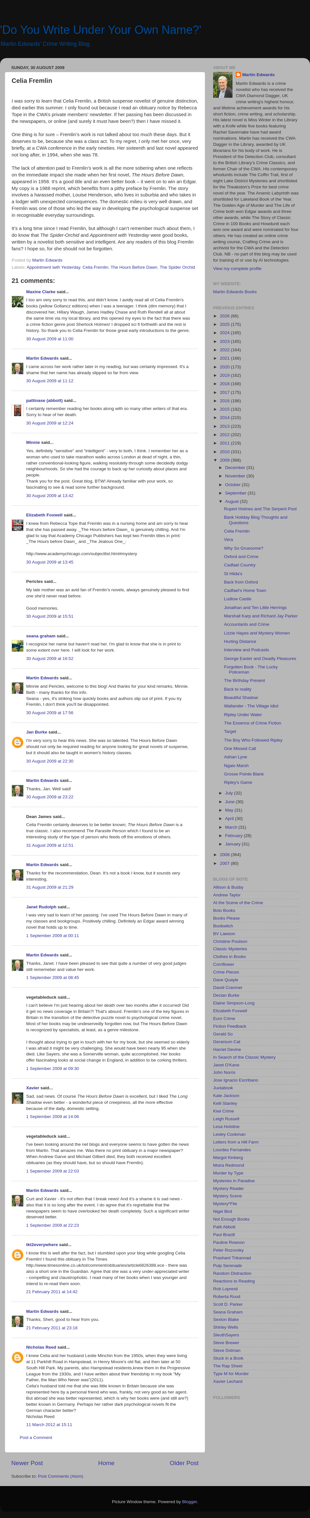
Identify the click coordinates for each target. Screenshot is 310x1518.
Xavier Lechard (228, 1381)
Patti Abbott (224, 1226)
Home (106, 1463)
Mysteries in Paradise (234, 1180)
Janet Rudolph (41, 906)
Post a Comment (36, 1437)
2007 (225, 863)
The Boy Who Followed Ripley (253, 740)
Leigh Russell (226, 1118)
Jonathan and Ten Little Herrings (255, 607)
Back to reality (238, 689)
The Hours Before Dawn (133, 267)
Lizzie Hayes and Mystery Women (257, 633)
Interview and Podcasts (246, 649)
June (230, 801)
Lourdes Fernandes (232, 1149)
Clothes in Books (229, 956)
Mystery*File (225, 1203)
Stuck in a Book (228, 1358)
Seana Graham (228, 1312)
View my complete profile (237, 268)
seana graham (41, 636)
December (235, 467)
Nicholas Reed (41, 1347)
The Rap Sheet (228, 1365)
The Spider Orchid (177, 267)
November (235, 476)
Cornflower (223, 964)
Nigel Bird (222, 1211)
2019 (225, 375)
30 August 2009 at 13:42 (49, 495)
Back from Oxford (241, 582)
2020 (225, 367)
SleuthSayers (226, 1335)
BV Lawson (224, 933)
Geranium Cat (226, 1041)
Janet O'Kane (226, 1065)
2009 (225, 460)
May (229, 810)
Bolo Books (224, 910)
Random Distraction (232, 1273)
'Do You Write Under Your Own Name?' (100, 29)
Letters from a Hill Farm (236, 1142)
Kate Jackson (226, 1095)
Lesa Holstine (226, 1126)
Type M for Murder (231, 1373)
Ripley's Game (238, 782)
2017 (225, 392)
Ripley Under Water (243, 714)
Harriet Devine (227, 1049)
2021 (225, 358)
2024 (225, 332)
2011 (225, 443)
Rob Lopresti (225, 1288)
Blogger (189, 1501)
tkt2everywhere (42, 1244)
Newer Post (27, 1463)
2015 (225, 409)
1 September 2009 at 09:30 (52, 1068)
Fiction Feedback (229, 1026)
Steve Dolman (227, 1350)
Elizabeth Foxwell (44, 515)
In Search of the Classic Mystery (244, 1057)
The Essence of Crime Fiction (252, 723)
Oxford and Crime (241, 556)
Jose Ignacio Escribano (235, 1080)
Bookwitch (223, 926)
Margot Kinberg (228, 1157)
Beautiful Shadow (241, 697)
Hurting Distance (240, 641)
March (231, 827)
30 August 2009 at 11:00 (49, 338)
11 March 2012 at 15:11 (49, 1424)
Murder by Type (228, 1173)
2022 (225, 349)
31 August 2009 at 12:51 (49, 845)
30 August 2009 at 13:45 (49, 562)
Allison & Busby (228, 887)
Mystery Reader (228, 1188)
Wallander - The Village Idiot (251, 706)
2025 (225, 324)
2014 (225, 417)
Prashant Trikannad (232, 1257)
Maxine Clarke (41, 291)
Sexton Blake (226, 1319)
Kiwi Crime (223, 1111)
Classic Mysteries (230, 948)
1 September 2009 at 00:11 (52, 935)
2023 (225, 341)
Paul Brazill (224, 1234)
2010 (225, 451)
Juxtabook (223, 1087)
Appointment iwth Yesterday (53, 267)
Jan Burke (36, 732)
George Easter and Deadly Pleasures (260, 658)
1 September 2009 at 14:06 (52, 1116)
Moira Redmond (228, 1165)
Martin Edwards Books (235, 291)
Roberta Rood (226, 1296)
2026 (225, 316)
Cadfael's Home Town (245, 590)
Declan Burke (226, 995)
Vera (228, 539)
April (230, 818)
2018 (225, 383)
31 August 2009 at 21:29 (49, 887)
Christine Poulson (230, 941)
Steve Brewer (226, 1342)
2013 (225, 426)
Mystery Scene (227, 1195)
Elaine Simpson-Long (233, 1003)
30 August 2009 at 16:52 (49, 658)
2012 (225, 434)
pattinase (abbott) (44, 400)
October (233, 484)
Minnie (33, 442)
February (234, 835)
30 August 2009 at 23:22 (49, 796)
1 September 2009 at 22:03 (52, 1171)
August (232, 501)
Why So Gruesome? (244, 548)
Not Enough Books (231, 1219)
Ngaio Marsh (236, 765)
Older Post (184, 1463)
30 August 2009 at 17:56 (49, 712)
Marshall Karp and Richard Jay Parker (261, 616)
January (233, 844)
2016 (225, 400)
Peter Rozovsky (228, 1250)
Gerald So (223, 1034)
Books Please (226, 918)
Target (230, 731)
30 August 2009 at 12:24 (49, 423)
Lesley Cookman (229, 1134)
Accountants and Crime (246, 624)
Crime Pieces (226, 972)
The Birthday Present (244, 680)
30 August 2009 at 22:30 (49, 761)
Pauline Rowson (229, 1242)
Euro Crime (224, 1018)
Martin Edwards (42, 358)
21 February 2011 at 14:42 (52, 1291)
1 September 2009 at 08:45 (52, 977)
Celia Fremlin (95, 267)
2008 (225, 854)
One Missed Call (240, 748)
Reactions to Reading (234, 1281)
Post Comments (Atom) (60, 1476)
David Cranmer (228, 987)
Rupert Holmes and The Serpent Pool (260, 508)
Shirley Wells (225, 1327)
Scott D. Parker (228, 1304)
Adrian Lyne (235, 756)
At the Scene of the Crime (238, 902)
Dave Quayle (225, 979)
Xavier (32, 1087)
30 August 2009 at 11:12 (49, 380)
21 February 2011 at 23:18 (52, 1327)
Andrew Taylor (227, 895)
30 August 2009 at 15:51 (49, 616)
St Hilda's (233, 573)
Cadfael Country (240, 565)
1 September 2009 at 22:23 (52, 1225)
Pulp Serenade (227, 1265)
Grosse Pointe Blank (244, 774)
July (229, 793)
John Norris (224, 1072)
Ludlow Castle (238, 598)
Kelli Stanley (225, 1103)
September (236, 493)
